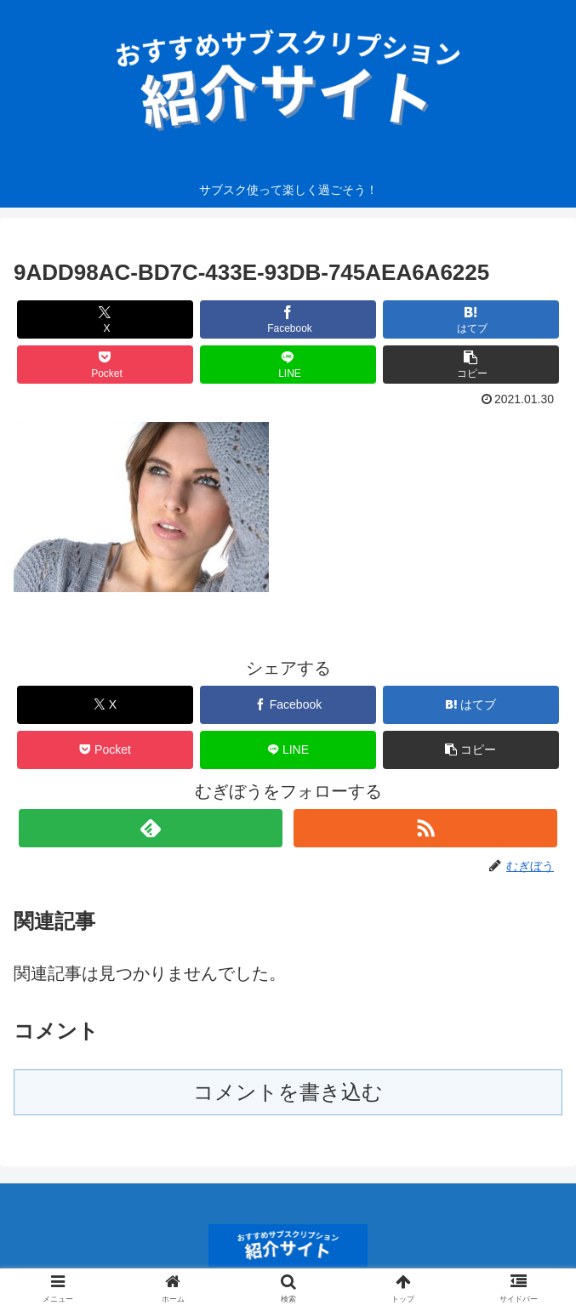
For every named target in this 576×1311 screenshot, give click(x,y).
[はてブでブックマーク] (470, 319)
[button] (470, 364)
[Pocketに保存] (104, 364)
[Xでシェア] (104, 319)
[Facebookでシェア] (287, 319)
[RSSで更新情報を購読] (425, 828)
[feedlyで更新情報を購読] (150, 828)
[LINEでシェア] (287, 364)
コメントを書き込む (288, 1091)
